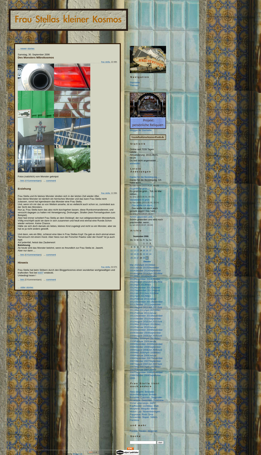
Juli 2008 (153, 349)
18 (131, 254)
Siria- (151, 414)
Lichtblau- (148, 406)
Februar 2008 (142, 355)
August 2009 (141, 335)
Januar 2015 (141, 267)
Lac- (140, 411)
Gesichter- (147, 400)
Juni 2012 (149, 293)
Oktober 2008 (142, 347)
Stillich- (154, 417)
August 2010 (141, 321)
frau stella (105, 62)
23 (147, 254)
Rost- (145, 414)
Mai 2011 (140, 310)
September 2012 (143, 290)
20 (138, 254)
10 (150, 247)
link (22, 180)
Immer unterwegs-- (140, 403)
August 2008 (141, 349)
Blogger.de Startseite (141, 130)
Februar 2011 (142, 313)
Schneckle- (135, 417)
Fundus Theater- (138, 431)
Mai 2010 (140, 324)
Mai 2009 (140, 338)
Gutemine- (158, 400)
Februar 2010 (142, 327)
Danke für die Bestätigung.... (145, 177)
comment (51, 180)
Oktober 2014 (142, 270)
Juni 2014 (153, 273)
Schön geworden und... (142, 216)
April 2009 (150, 338)
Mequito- (145, 408)
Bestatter (149, 391)
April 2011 (150, 310)
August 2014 (141, 273)
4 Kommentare (33, 180)
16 (147, 250)
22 (144, 254)
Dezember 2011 (143, 301)
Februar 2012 (142, 298)
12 (135, 250)
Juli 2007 (153, 364)
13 (138, 250)
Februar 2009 (142, 341)
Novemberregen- (152, 411)
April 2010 (150, 324)
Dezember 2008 (143, 344)
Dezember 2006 (143, 372)
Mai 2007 (140, 366)
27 (138, 258)
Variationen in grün (139, 199)
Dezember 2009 (143, 330)
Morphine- (135, 408)
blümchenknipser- (139, 394)
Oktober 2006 (142, 375)
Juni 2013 (153, 281)
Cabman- (145, 397)
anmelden (135, 163)
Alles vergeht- (137, 391)
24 (150, 254)
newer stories (27, 48)
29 (144, 258)
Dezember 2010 (143, 315)
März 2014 (140, 276)
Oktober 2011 (142, 304)
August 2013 (141, 281)
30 (147, 258)
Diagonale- (156, 397)
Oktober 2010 (142, 318)
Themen (134, 85)
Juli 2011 (153, 307)
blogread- (153, 431)
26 (135, 258)
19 (135, 254)
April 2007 (150, 366)
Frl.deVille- (135, 400)
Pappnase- (135, 414)
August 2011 (141, 307)
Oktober (147, 261)
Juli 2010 (153, 321)
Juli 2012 (139, 293)
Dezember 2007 (143, 358)
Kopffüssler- (136, 406)
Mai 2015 (134, 265)
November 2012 (143, 287)
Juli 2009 (153, 335)
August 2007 (141, 364)
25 (131, 258)
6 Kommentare (33, 254)
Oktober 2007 (142, 361)
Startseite (135, 82)
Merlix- (154, 408)
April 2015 (144, 265)
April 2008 (150, 352)
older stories (26, 287)
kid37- (153, 403)
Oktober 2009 (142, 332)
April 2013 (140, 284)
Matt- (156, 406)
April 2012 (140, 296)
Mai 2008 (140, 352)
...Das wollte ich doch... (142, 205)
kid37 (41, 272)
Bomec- (153, 394)
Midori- (133, 411)
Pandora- (134, 420)
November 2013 (143, 279)
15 (144, 250)
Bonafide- (135, 397)
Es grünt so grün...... (140, 188)
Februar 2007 (142, 369)
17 (150, 250)
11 (131, 250)
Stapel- (146, 417)
